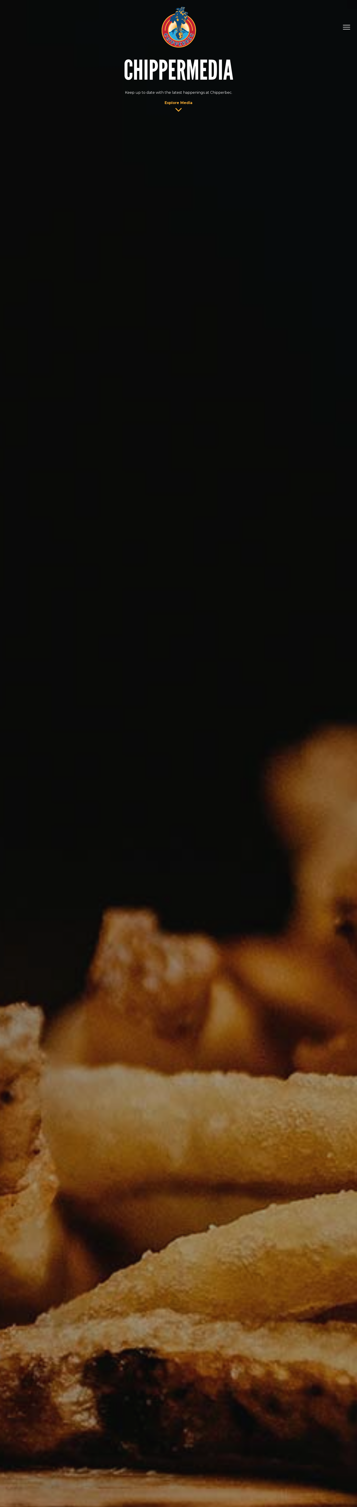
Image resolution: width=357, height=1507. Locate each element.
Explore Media (178, 103)
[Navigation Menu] (347, 27)
